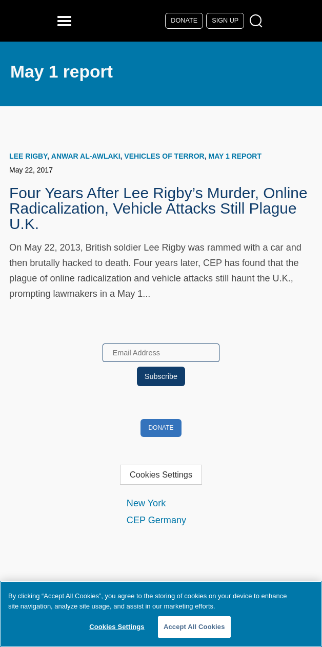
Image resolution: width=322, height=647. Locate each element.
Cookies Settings (161, 474)
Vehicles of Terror (164, 156)
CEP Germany (156, 520)
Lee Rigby (28, 156)
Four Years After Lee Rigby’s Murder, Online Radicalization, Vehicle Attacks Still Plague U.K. (158, 208)
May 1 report (234, 156)
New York (146, 503)
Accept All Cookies (194, 627)
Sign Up (225, 20)
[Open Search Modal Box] (258, 21)
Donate (184, 20)
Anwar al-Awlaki (85, 156)
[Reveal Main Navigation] (65, 21)
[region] (161, 614)
